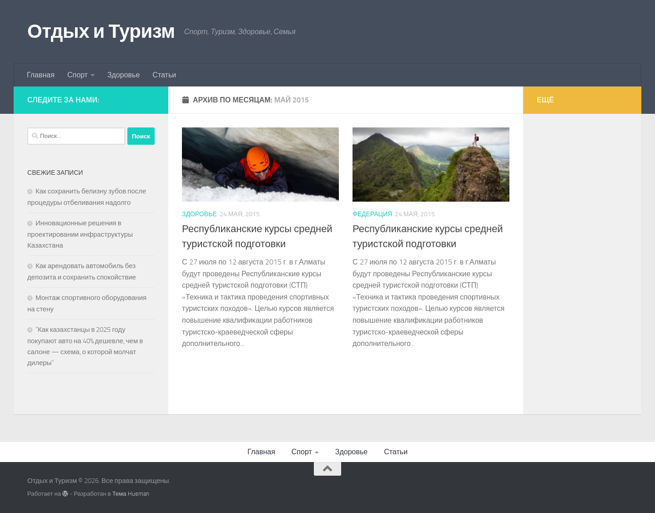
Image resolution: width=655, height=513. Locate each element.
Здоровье (123, 75)
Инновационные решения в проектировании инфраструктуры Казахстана (80, 234)
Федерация (372, 214)
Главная (41, 75)
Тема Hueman (130, 493)
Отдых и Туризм (101, 31)
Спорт (77, 75)
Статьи (164, 75)
